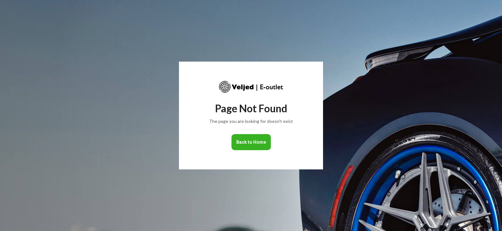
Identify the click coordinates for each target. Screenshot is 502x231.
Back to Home (251, 142)
